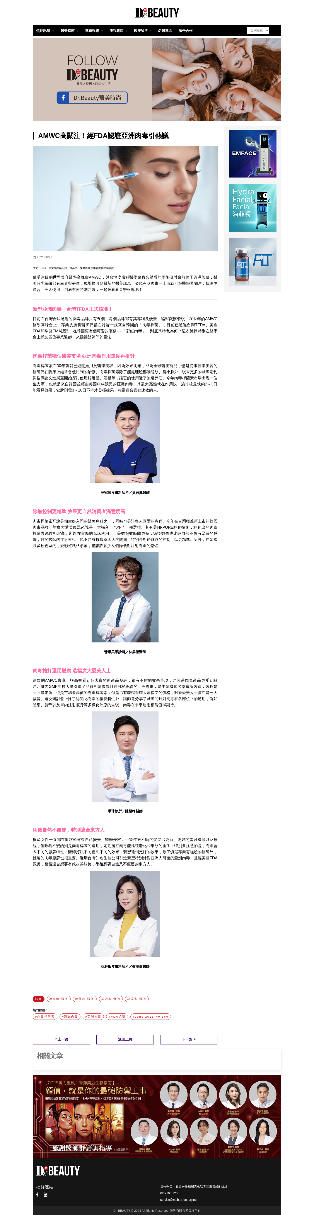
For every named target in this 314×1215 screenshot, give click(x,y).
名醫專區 (165, 31)
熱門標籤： (40, 1010)
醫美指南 (68, 31)
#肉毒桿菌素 (45, 1016)
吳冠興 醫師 (110, 999)
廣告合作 (186, 31)
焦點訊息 (43, 31)
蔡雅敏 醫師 (58, 999)
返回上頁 (125, 1039)
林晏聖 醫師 (136, 999)
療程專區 (116, 31)
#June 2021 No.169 (151, 1016)
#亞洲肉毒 (93, 1016)
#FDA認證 (117, 1016)
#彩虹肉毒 (70, 1016)
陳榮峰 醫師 (84, 999)
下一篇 (188, 1039)
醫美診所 (141, 31)
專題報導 (92, 31)
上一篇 (61, 1039)
